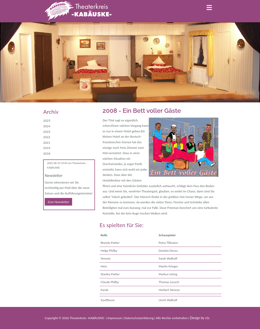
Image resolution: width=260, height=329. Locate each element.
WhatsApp (67, 217)
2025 (46, 120)
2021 (46, 142)
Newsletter (53, 175)
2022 (46, 137)
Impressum (115, 318)
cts (207, 318)
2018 (46, 153)
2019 (46, 148)
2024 (46, 126)
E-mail (57, 217)
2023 (46, 132)
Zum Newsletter (58, 202)
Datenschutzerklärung (139, 318)
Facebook (47, 217)
